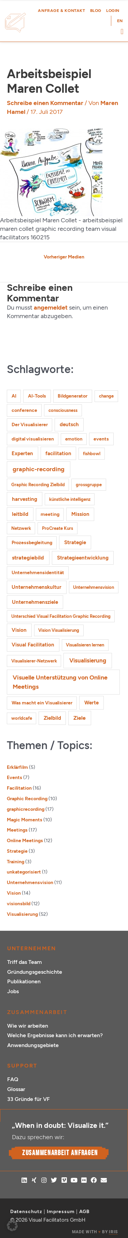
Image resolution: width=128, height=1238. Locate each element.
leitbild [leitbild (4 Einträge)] (20, 514)
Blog (95, 10)
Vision (14, 893)
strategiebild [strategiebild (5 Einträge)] (28, 557)
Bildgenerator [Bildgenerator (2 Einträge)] (72, 396)
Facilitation (19, 788)
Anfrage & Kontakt (61, 10)
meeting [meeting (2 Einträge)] (50, 514)
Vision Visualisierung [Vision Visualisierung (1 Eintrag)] (58, 630)
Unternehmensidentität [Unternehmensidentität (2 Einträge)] (38, 573)
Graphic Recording (27, 798)
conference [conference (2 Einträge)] (24, 410)
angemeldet (51, 307)
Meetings (17, 830)
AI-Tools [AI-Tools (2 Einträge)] (37, 396)
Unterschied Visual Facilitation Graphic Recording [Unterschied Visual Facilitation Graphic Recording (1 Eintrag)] (61, 616)
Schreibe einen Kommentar (45, 103)
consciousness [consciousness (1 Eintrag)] (62, 410)
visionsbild (18, 903)
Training (15, 861)
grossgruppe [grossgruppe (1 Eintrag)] (89, 484)
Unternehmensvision (30, 882)
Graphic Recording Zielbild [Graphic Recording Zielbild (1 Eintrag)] (38, 484)
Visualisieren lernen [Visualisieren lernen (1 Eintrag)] (85, 644)
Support (22, 1065)
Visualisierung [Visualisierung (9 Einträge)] (87, 660)
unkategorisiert (24, 872)
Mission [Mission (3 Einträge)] (80, 514)
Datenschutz (26, 1211)
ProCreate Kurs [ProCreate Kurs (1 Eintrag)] (57, 528)
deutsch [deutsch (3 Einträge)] (69, 424)
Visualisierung (22, 914)
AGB (84, 1211)
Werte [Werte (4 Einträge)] (91, 702)
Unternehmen (31, 948)
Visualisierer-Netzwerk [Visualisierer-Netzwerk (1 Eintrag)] (34, 660)
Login (112, 10)
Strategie (17, 851)
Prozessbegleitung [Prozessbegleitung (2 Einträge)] (32, 543)
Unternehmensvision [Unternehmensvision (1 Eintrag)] (93, 587)
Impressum (61, 1211)
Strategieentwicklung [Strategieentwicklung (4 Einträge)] (83, 557)
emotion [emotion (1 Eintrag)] (73, 439)
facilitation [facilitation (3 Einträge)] (58, 453)
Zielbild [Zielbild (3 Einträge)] (52, 718)
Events (14, 777)
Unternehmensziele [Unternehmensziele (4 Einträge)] (35, 602)
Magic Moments (24, 819)
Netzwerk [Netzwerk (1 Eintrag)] (21, 528)
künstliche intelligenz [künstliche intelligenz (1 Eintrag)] (69, 499)
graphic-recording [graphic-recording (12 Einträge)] (39, 469)
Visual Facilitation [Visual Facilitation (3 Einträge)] (33, 645)
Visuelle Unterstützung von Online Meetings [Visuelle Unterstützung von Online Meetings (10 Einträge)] (60, 682)
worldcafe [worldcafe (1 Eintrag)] (21, 718)
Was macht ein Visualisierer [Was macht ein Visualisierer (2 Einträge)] (42, 703)
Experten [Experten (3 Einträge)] (22, 453)
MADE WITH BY (95, 1232)
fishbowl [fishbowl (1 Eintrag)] (91, 453)
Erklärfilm (17, 767)
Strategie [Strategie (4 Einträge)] (75, 542)
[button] (122, 31)
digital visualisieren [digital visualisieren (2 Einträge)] (33, 439)
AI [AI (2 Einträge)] (14, 396)
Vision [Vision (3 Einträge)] (19, 630)
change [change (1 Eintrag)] (106, 396)
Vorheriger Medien (64, 256)
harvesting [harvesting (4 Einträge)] (24, 499)
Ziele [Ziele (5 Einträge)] (79, 718)
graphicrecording (25, 809)
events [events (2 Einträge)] (101, 439)
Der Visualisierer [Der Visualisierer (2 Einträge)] (30, 425)
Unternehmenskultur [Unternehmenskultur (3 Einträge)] (36, 587)
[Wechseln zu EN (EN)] (120, 21)
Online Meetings (25, 840)
